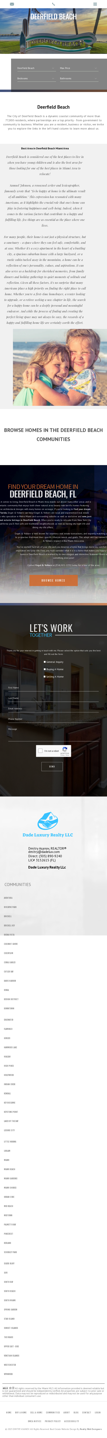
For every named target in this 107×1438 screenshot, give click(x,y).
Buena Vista (9, 935)
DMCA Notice (34, 1421)
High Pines (9, 1066)
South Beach (9, 1291)
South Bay (8, 1282)
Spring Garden (10, 1309)
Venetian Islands (11, 1355)
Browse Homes (53, 590)
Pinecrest (8, 1234)
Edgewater (8, 1020)
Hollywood (9, 1075)
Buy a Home (21, 1412)
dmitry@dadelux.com (44, 851)
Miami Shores (10, 1187)
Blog (76, 1412)
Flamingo (8, 1029)
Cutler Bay (8, 971)
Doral (6, 990)
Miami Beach (9, 1169)
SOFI (6, 1272)
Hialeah (7, 1056)
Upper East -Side (11, 1346)
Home (8, 1412)
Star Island (9, 1319)
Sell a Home (36, 1412)
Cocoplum (8, 953)
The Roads (8, 1337)
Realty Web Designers (91, 1429)
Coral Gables (9, 962)
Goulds (7, 1038)
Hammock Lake (10, 1047)
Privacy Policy (53, 1421)
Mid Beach (8, 1206)
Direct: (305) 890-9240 (45, 856)
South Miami (10, 1300)
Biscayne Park (10, 907)
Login (98, 1412)
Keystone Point (11, 1112)
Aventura (8, 898)
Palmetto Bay (10, 1224)
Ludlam (7, 1151)
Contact (86, 1412)
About (67, 1412)
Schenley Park (10, 1252)
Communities (53, 1412)
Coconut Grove (11, 944)
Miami (6, 1160)
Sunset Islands (11, 1328)
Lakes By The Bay (11, 1121)
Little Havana (10, 1141)
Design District (11, 999)
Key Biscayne (9, 1102)
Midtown (8, 1215)
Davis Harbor (10, 981)
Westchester (10, 1365)
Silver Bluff (9, 1263)
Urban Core (9, 1197)
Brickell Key (9, 925)
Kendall (7, 1093)
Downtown (9, 1008)
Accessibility (71, 1421)
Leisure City (9, 1130)
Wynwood (8, 1374)
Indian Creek (9, 1084)
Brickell (8, 916)
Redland (7, 1243)
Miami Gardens (10, 1178)
